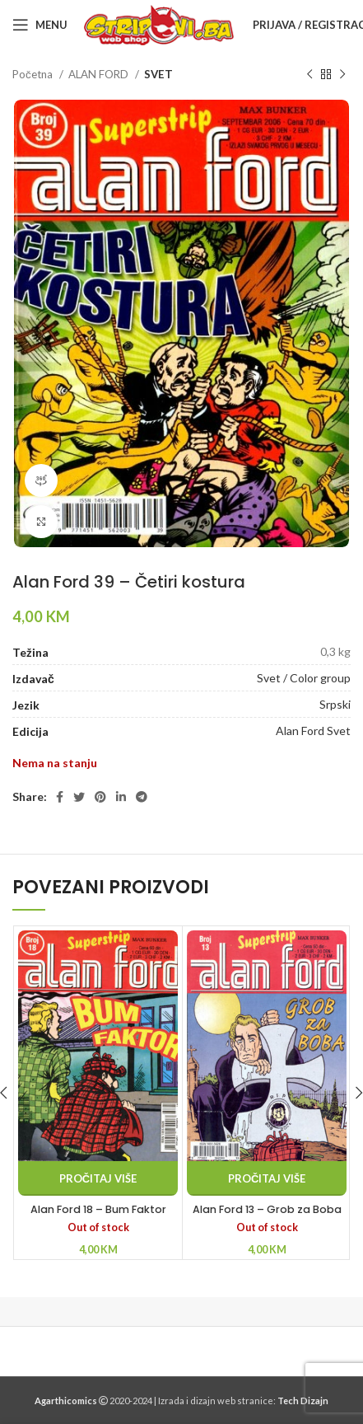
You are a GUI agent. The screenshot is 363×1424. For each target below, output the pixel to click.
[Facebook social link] (59, 797)
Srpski (335, 704)
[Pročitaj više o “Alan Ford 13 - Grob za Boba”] (267, 1178)
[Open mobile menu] (40, 24)
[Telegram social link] (141, 797)
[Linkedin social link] (121, 797)
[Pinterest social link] (100, 797)
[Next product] (342, 75)
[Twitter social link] (79, 797)
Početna (33, 74)
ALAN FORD (99, 74)
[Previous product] (309, 75)
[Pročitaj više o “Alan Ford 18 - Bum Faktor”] (98, 1178)
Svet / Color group (304, 678)
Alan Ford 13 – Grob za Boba (267, 1209)
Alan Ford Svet (313, 731)
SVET (158, 74)
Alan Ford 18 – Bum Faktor (98, 1209)
